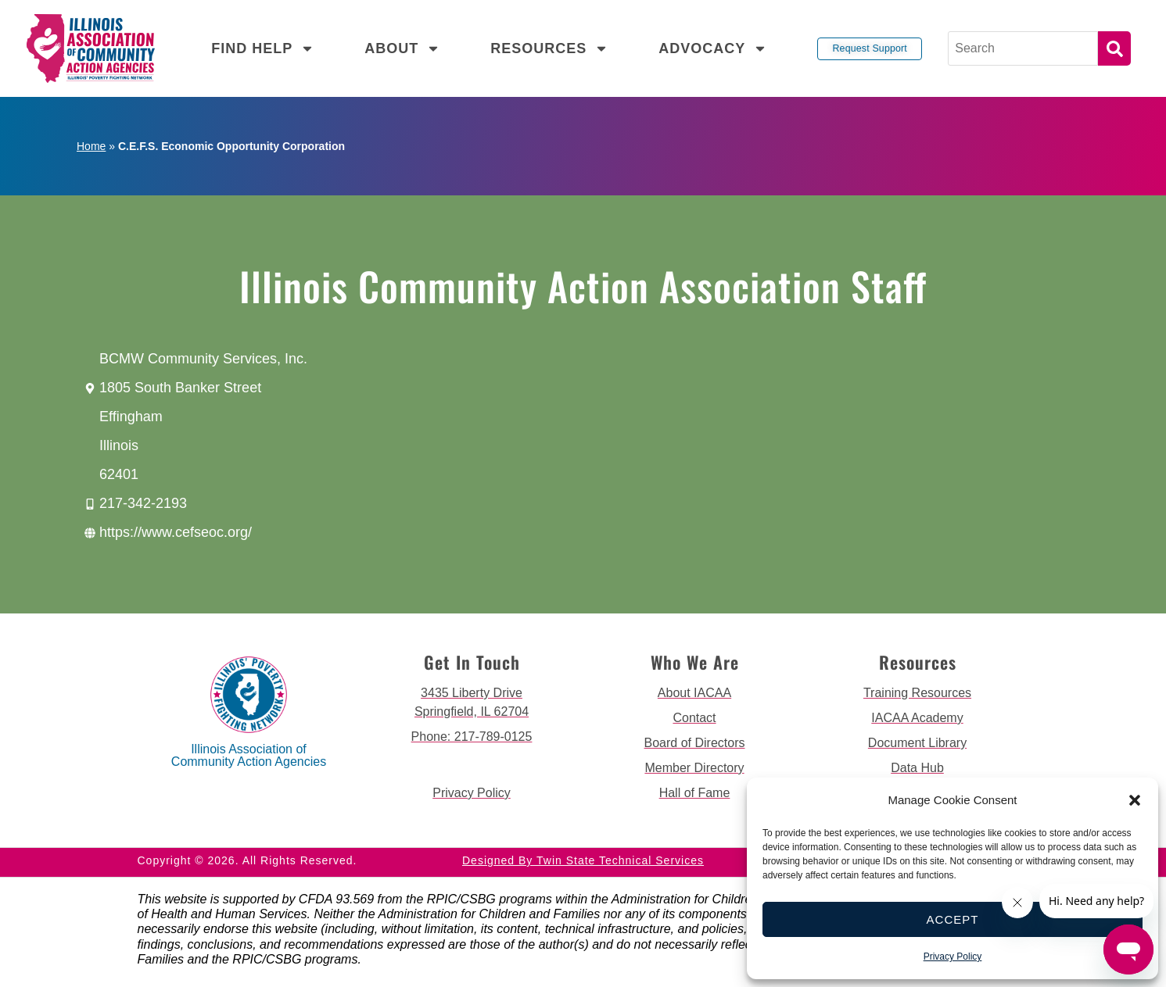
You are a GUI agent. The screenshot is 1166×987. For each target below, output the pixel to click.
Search (1114, 48)
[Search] (1023, 48)
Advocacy (712, 48)
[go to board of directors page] (694, 743)
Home (91, 146)
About (402, 48)
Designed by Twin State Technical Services (583, 860)
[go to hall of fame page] (694, 793)
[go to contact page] (694, 718)
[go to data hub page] (917, 768)
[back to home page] (91, 48)
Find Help (262, 48)
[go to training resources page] (917, 693)
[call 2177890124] (472, 737)
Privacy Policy (953, 956)
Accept (953, 919)
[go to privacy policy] (472, 793)
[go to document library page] (917, 743)
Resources (549, 48)
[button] (1135, 800)
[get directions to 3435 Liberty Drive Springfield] (472, 702)
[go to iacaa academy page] (917, 718)
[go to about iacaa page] (694, 693)
